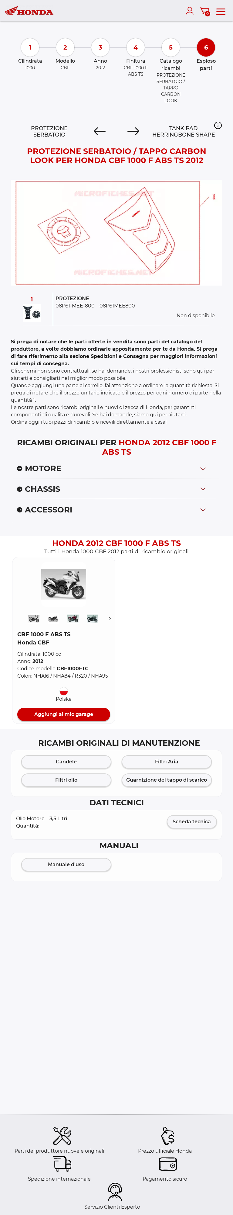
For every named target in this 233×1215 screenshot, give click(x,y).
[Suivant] (109, 619)
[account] (191, 10)
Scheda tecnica (192, 821)
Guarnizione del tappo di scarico (166, 780)
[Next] (133, 131)
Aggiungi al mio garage (63, 714)
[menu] (220, 11)
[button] (218, 125)
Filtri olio (66, 780)
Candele (66, 762)
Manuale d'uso (66, 864)
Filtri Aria (166, 762)
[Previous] (99, 131)
